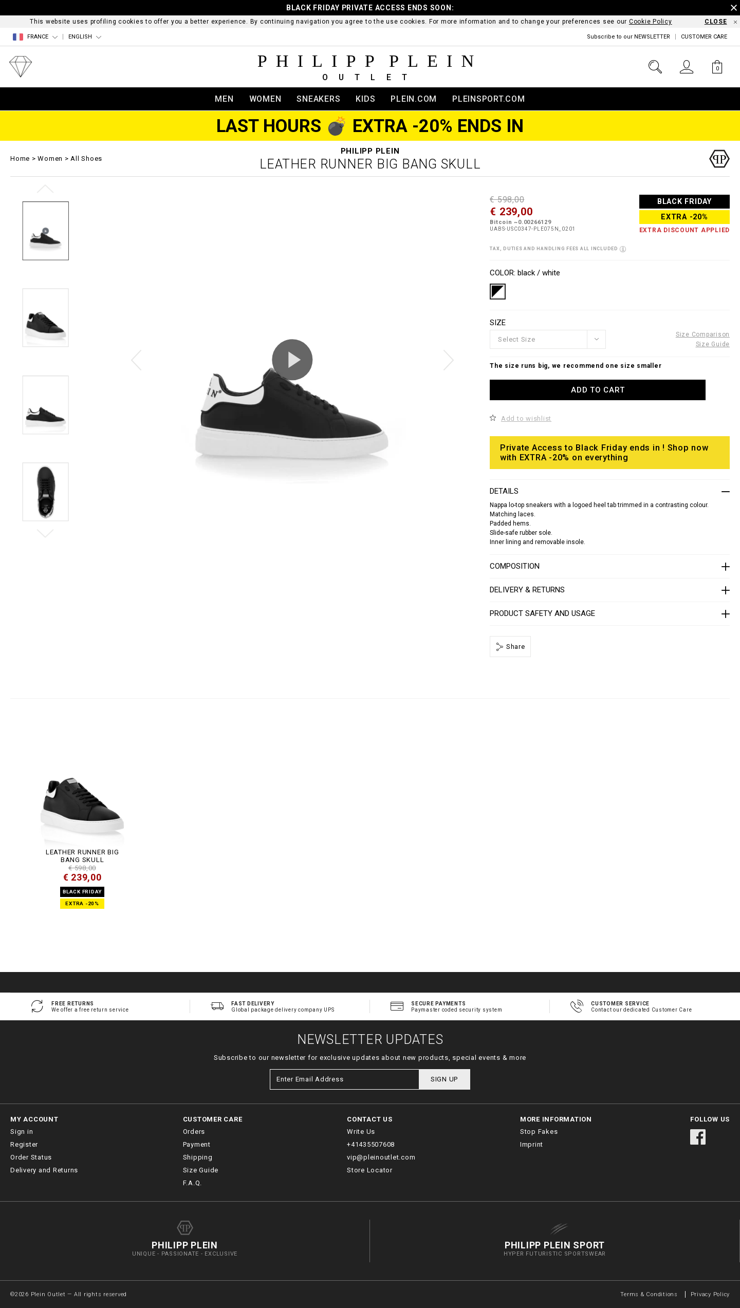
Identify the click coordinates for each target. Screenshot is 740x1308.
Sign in (21, 1131)
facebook (698, 1137)
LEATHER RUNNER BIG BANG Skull (82, 856)
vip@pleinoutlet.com (381, 1157)
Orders (194, 1131)
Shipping (198, 1157)
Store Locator (370, 1170)
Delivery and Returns (44, 1170)
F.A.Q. (192, 1183)
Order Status (31, 1157)
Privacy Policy (710, 1294)
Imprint (531, 1144)
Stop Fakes (539, 1131)
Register (24, 1144)
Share (514, 646)
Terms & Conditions (649, 1294)
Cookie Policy (650, 21)
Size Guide (713, 344)
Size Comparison (703, 334)
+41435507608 (371, 1144)
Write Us (361, 1131)
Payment (197, 1144)
